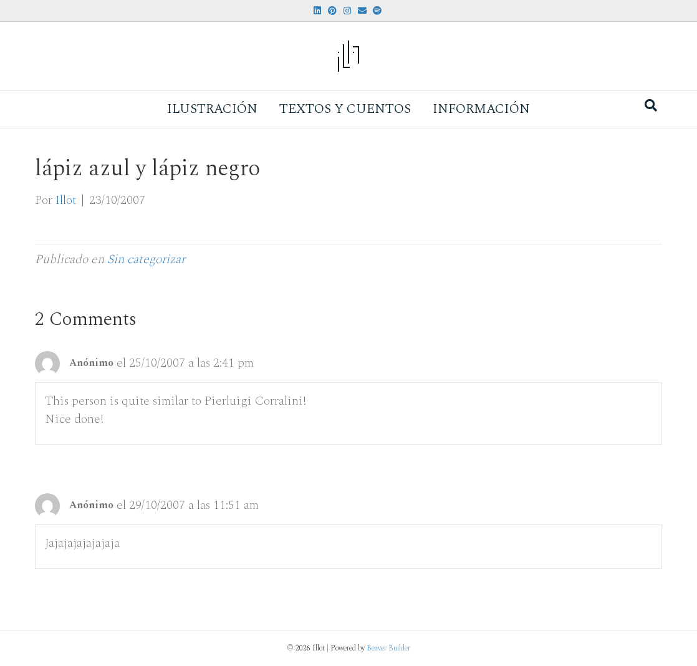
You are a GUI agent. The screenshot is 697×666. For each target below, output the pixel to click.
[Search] (651, 105)
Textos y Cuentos (345, 109)
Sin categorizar (146, 259)
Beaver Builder (388, 648)
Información (481, 109)
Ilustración (212, 109)
